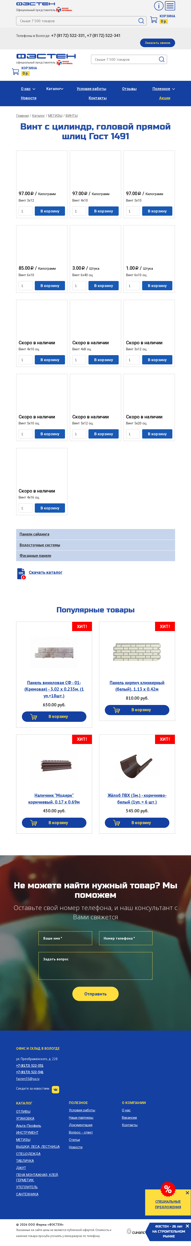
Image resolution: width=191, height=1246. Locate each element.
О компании (134, 1103)
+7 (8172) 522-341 (30, 1072)
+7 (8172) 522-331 (30, 1065)
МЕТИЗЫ (55, 116)
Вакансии (129, 1118)
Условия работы (91, 89)
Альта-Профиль (28, 1126)
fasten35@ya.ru (27, 1079)
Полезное (161, 89)
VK (55, 1089)
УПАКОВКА (25, 1118)
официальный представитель (44, 62)
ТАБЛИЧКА (25, 1161)
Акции (164, 98)
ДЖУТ (21, 1168)
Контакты (98, 98)
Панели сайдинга (34, 534)
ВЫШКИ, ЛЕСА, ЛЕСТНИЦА (38, 1147)
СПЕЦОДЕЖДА (28, 1154)
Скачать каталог (45, 572)
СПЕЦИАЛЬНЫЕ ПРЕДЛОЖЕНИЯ (168, 1204)
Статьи (74, 1140)
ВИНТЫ (72, 116)
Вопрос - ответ (81, 1132)
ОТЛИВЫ (23, 1112)
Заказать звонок (157, 43)
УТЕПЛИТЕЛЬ (27, 1187)
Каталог (53, 89)
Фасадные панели (35, 555)
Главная (22, 116)
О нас (26, 89)
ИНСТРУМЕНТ (27, 1133)
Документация (80, 1125)
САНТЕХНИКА (27, 1194)
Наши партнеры (81, 1118)
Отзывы (129, 89)
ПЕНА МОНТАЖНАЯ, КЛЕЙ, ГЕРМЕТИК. (37, 1177)
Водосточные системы (40, 544)
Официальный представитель (44, 10)
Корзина (167, 16)
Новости (28, 98)
